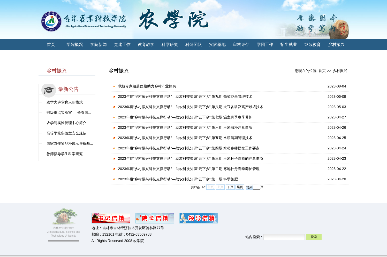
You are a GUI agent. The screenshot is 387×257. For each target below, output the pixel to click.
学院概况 (74, 44)
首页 (51, 44)
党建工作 (122, 44)
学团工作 (265, 44)
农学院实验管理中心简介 (66, 123)
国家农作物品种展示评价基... (70, 143)
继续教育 (312, 44)
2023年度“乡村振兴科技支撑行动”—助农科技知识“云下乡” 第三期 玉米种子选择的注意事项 (190, 158)
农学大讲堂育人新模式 (65, 102)
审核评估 (241, 44)
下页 (230, 187)
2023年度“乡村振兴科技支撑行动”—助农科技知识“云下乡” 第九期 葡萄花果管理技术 (185, 96)
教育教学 (146, 44)
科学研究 (170, 44)
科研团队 (193, 44)
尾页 (240, 187)
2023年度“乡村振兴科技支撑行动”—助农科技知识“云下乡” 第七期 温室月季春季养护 (185, 117)
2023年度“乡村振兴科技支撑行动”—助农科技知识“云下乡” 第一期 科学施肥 (178, 179)
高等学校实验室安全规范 (66, 133)
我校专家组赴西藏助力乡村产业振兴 (147, 86)
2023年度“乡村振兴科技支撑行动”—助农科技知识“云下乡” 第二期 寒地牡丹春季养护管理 (189, 169)
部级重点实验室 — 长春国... (69, 112)
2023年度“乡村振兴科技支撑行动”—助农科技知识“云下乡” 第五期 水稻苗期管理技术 (185, 138)
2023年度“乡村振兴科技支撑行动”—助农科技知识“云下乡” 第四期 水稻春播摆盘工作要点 (189, 148)
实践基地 (217, 44)
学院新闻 (98, 44)
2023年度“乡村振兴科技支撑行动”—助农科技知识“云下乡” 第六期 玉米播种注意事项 (185, 127)
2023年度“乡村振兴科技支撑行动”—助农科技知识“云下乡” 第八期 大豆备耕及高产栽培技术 (190, 107)
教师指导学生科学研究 (65, 154)
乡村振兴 (336, 44)
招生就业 (288, 44)
